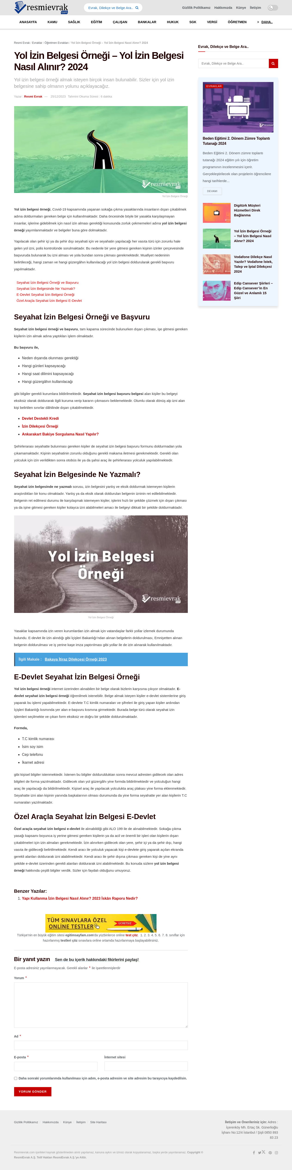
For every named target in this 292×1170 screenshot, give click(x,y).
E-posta (21, 1057)
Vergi (212, 22)
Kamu (52, 22)
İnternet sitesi (115, 1057)
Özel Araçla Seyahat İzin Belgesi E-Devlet (49, 301)
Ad (18, 1036)
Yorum (20, 978)
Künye (241, 7)
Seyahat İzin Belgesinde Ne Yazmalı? (46, 288)
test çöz (132, 935)
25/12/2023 (58, 96)
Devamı (212, 191)
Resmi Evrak (33, 96)
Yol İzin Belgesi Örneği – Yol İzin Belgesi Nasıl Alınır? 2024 (252, 236)
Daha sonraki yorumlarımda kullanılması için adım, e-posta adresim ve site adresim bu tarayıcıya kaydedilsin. (103, 1078)
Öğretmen (237, 22)
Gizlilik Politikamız (196, 7)
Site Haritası (98, 1122)
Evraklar (214, 86)
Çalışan (120, 22)
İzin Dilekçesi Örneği (40, 426)
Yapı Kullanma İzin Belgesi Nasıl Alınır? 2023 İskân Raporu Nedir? (80, 898)
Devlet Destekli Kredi (40, 418)
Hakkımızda (223, 7)
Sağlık (74, 22)
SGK (192, 22)
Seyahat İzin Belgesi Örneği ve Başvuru (48, 282)
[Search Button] (138, 7)
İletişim (255, 7)
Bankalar (147, 22)
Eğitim (96, 22)
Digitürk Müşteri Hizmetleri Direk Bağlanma (247, 210)
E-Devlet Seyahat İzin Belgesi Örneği (46, 294)
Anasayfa (28, 22)
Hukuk (173, 22)
